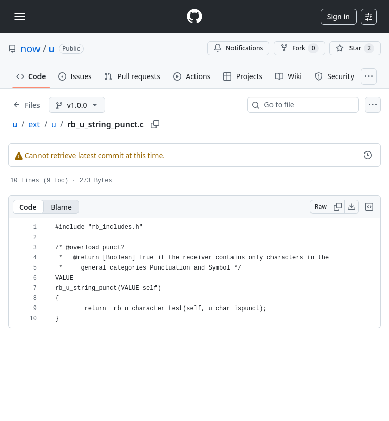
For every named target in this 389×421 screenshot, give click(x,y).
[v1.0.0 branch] (77, 105)
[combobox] (307, 104)
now (30, 48)
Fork (299, 48)
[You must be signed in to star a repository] (355, 48)
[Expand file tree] (26, 105)
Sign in (338, 16)
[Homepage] (194, 16)
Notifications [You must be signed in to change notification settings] (238, 48)
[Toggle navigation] (19, 16)
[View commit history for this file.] (367, 155)
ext (34, 124)
